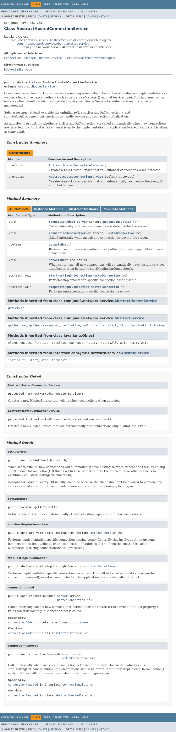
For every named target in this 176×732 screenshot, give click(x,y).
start (112, 325)
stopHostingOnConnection (69, 287)
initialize (71, 325)
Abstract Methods (83, 209)
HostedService (50, 58)
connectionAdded (62, 221)
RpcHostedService (18, 69)
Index (75, 4)
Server (82, 221)
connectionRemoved (64, 233)
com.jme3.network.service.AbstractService (41, 40)
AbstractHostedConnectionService (76, 165)
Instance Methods (48, 209)
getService (17, 325)
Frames (51, 11)
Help (85, 4)
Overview (8, 4)
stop (123, 325)
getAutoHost (58, 244)
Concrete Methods (118, 209)
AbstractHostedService (36, 86)
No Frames (65, 11)
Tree (47, 4)
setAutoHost (58, 260)
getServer (16, 308)
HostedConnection (117, 221)
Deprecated (61, 4)
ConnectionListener (20, 58)
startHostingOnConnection (70, 275)
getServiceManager (44, 325)
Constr (42, 16)
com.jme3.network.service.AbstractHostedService (53, 43)
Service (71, 58)
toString (157, 325)
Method (55, 16)
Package (22, 4)
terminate (138, 325)
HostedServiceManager (92, 40)
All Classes (89, 11)
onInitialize (93, 325)
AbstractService (129, 318)
